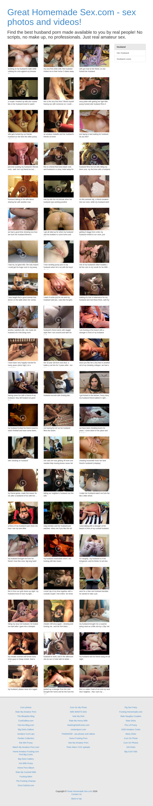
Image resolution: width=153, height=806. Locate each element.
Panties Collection (26, 738)
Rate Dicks (131, 720)
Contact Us (76, 794)
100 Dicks (130, 747)
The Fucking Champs (26, 781)
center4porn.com (78, 729)
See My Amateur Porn (78, 743)
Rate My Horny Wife (78, 720)
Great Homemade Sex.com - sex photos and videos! (71, 17)
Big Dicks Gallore (26, 729)
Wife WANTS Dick (78, 712)
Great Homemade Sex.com (79, 791)
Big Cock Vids (130, 751)
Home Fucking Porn (78, 738)
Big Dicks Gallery (26, 759)
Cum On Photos (131, 743)
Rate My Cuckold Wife (26, 772)
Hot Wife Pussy (26, 763)
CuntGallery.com (25, 720)
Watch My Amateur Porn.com (26, 747)
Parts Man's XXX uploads (78, 747)
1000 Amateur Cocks (130, 729)
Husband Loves (124, 59)
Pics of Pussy (131, 725)
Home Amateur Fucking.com (26, 751)
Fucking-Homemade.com (130, 712)
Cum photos (25, 707)
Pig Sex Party (131, 707)
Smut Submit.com (26, 785)
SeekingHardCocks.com (78, 725)
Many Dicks (130, 734)
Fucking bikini (26, 776)
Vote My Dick (78, 716)
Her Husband (123, 53)
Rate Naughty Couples (130, 716)
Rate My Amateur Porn (25, 712)
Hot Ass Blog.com (26, 725)
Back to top (76, 798)
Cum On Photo (131, 738)
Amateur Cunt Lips (25, 734)
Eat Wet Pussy (26, 743)
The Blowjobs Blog (25, 716)
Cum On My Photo (78, 707)
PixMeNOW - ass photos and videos (78, 734)
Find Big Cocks (26, 754)
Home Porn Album (26, 768)
